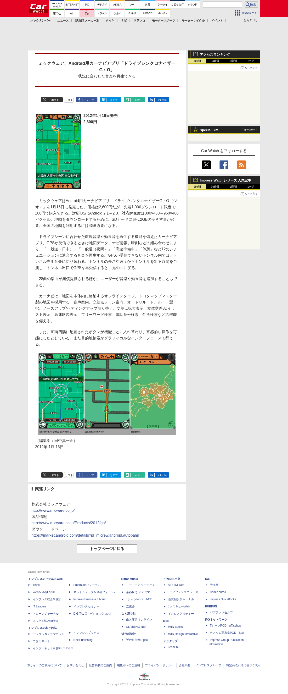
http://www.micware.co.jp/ (53, 510)
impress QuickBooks (223, 599)
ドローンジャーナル (46, 613)
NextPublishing (83, 640)
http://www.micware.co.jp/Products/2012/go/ (69, 523)
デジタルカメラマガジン (48, 634)
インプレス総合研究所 (47, 599)
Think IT (38, 585)
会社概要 (184, 665)
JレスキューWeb (179, 606)
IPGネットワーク (216, 619)
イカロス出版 (172, 579)
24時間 (215, 61)
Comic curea (218, 592)
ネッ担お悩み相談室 (46, 620)
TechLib (173, 647)
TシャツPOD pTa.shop (225, 625)
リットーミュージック (140, 585)
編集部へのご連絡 (128, 665)
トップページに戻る (107, 549)
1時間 (197, 61)
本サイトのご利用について (44, 665)
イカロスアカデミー (181, 613)
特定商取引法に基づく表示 (243, 665)
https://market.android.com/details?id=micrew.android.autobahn (85, 535)
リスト (69, 100)
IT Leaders (39, 606)
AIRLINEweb (176, 585)
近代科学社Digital (137, 640)
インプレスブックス (86, 632)
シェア (90, 100)
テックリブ (170, 641)
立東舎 (130, 606)
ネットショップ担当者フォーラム (95, 592)
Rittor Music (129, 579)
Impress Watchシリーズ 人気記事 (225, 180)
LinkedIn (162, 100)
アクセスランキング (215, 54)
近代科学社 (128, 634)
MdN (166, 620)
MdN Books (175, 626)
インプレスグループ (208, 665)
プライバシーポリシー (159, 665)
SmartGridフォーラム (87, 585)
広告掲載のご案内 (100, 665)
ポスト (55, 100)
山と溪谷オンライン (139, 619)
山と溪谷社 (128, 613)
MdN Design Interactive (183, 634)
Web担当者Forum (44, 592)
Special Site (209, 130)
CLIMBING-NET (136, 626)
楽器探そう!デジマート (141, 592)
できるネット (41, 641)
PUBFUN (211, 606)
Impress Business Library (89, 599)
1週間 (233, 61)
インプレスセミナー (86, 606)
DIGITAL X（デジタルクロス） (93, 613)
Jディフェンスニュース (183, 592)
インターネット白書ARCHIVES (53, 648)
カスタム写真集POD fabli (227, 632)
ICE (207, 579)
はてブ (114, 100)
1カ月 (251, 61)
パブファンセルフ (221, 612)
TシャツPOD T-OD (139, 599)
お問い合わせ (75, 665)
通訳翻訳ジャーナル (181, 599)
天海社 (214, 585)
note (137, 100)
